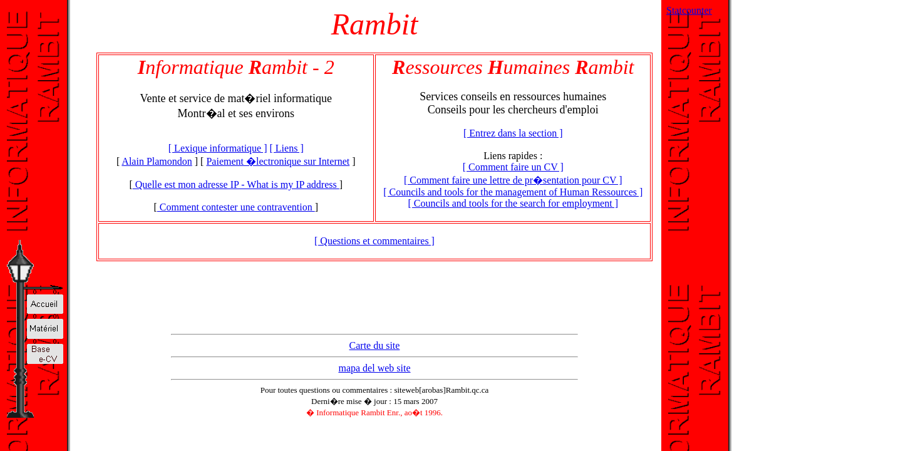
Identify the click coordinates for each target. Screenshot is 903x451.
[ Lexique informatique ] (217, 148)
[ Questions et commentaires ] (374, 241)
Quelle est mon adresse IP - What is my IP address (236, 184)
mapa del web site (374, 368)
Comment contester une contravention (236, 207)
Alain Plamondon (156, 161)
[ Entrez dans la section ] (513, 133)
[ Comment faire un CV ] (513, 167)
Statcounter (689, 10)
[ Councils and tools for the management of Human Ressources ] (512, 192)
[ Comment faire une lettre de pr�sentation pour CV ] (513, 180)
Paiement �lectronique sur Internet (277, 161)
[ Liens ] (287, 148)
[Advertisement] (374, 300)
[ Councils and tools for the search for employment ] (512, 203)
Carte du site (374, 345)
